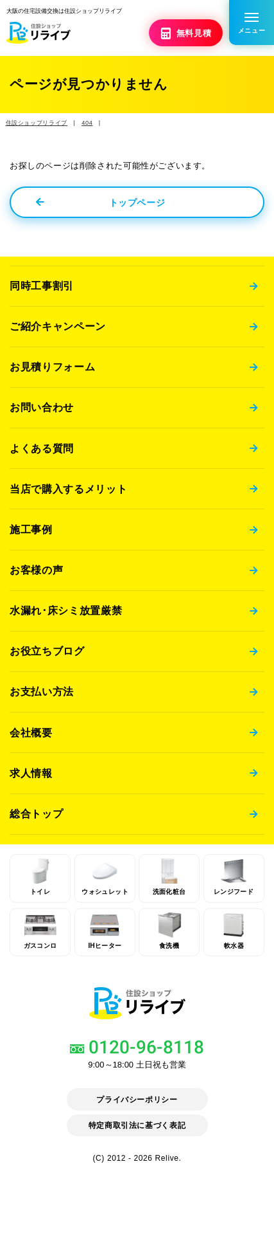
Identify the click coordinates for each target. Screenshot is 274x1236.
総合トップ (36, 816)
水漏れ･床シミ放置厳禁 (66, 611)
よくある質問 (42, 448)
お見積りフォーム (52, 366)
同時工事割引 (42, 285)
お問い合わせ (42, 407)
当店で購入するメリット (68, 489)
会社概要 (31, 734)
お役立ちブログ (47, 653)
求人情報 (31, 775)
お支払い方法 (42, 693)
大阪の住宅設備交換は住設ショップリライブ (83, 10)
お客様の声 (36, 571)
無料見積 (186, 32)
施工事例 (31, 530)
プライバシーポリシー (136, 1099)
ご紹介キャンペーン (57, 325)
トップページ (100, 201)
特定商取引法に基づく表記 (137, 1126)
